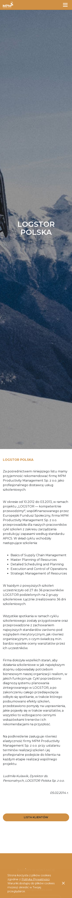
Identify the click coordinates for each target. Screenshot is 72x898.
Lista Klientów (36, 817)
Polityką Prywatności (36, 879)
